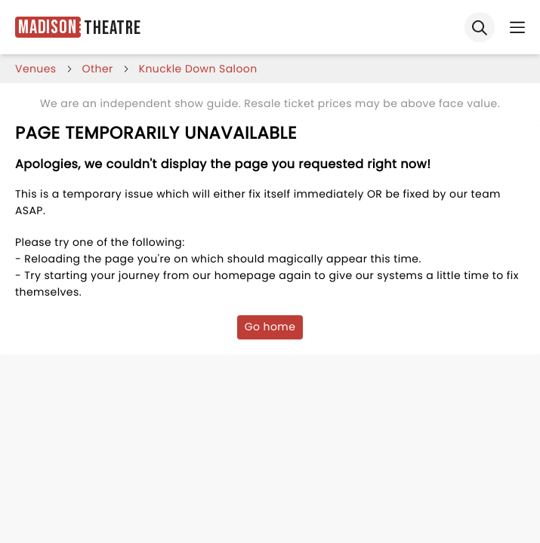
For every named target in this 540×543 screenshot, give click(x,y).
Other (97, 68)
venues (36, 68)
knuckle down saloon (198, 68)
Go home (270, 326)
